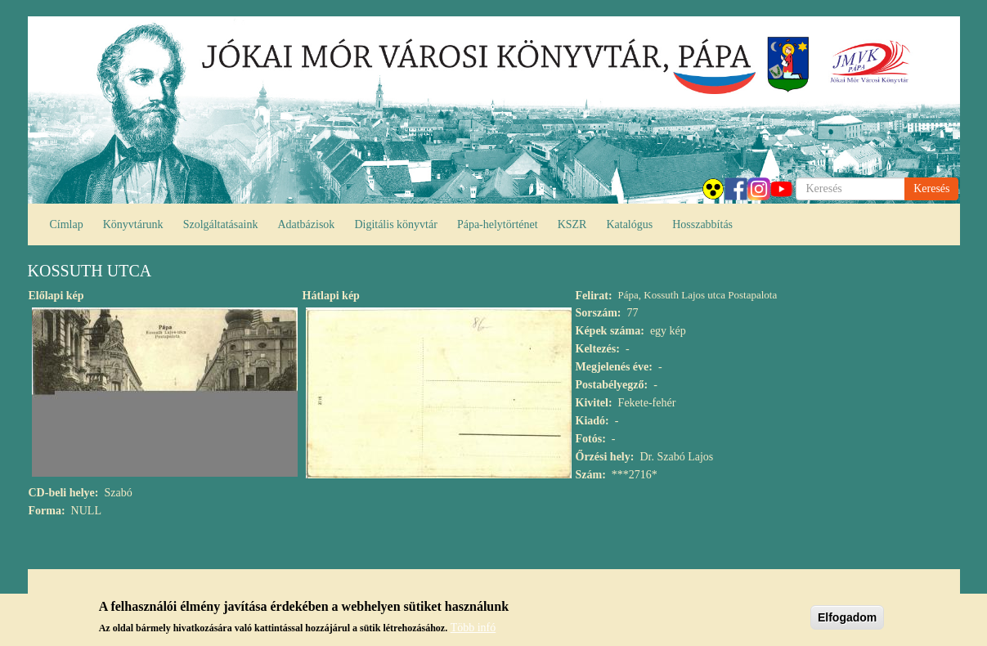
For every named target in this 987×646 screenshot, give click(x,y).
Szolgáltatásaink (220, 224)
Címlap (66, 224)
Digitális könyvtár (395, 224)
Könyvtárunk (133, 224)
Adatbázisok (305, 224)
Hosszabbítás (702, 224)
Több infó (473, 630)
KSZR (572, 224)
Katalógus (629, 224)
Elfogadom (847, 619)
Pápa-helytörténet (497, 224)
